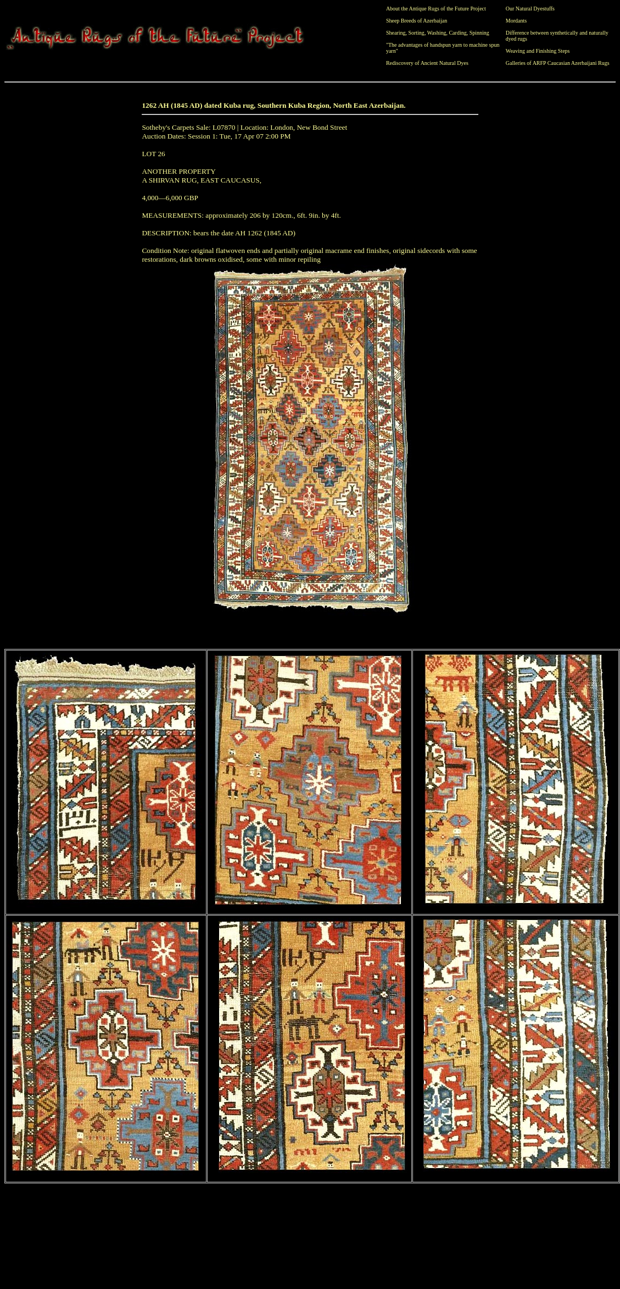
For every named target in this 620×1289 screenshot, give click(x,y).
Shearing (396, 33)
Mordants (516, 21)
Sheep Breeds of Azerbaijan (416, 21)
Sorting (416, 33)
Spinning (479, 33)
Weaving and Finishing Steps (538, 51)
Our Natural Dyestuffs (530, 8)
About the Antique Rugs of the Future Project (436, 8)
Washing (436, 33)
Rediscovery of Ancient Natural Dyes (427, 63)
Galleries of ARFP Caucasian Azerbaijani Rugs (558, 63)
